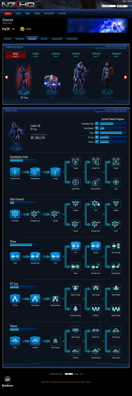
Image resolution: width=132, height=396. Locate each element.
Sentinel (76, 55)
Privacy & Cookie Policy (66, 382)
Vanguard (116, 55)
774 (13, 29)
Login (124, 1)
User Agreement (54, 382)
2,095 (28, 29)
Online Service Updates (79, 382)
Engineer (56, 55)
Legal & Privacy (45, 382)
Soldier (36, 55)
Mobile (81, 374)
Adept (15, 55)
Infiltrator (96, 55)
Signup (130, 1)
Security (89, 382)
